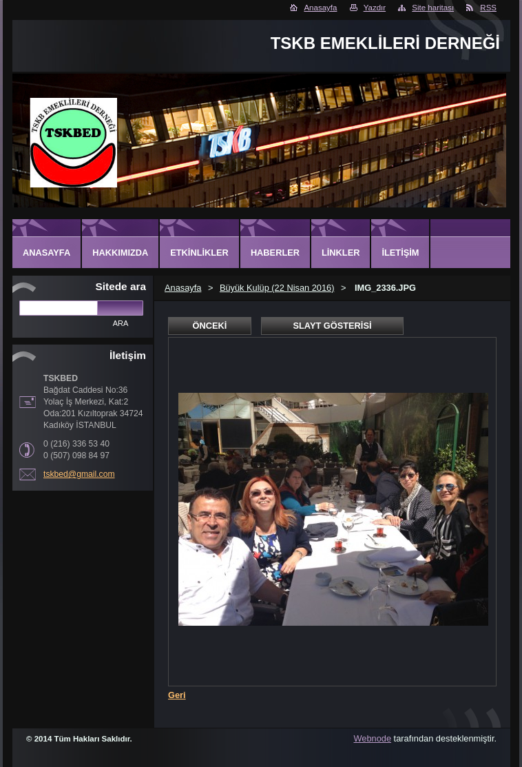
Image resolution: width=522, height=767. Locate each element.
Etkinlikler (199, 252)
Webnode (373, 738)
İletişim (400, 252)
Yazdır (375, 7)
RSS (488, 7)
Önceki (210, 325)
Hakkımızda (120, 252)
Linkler (340, 252)
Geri (177, 695)
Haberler (275, 252)
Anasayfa (320, 7)
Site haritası (433, 7)
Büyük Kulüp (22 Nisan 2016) (277, 288)
